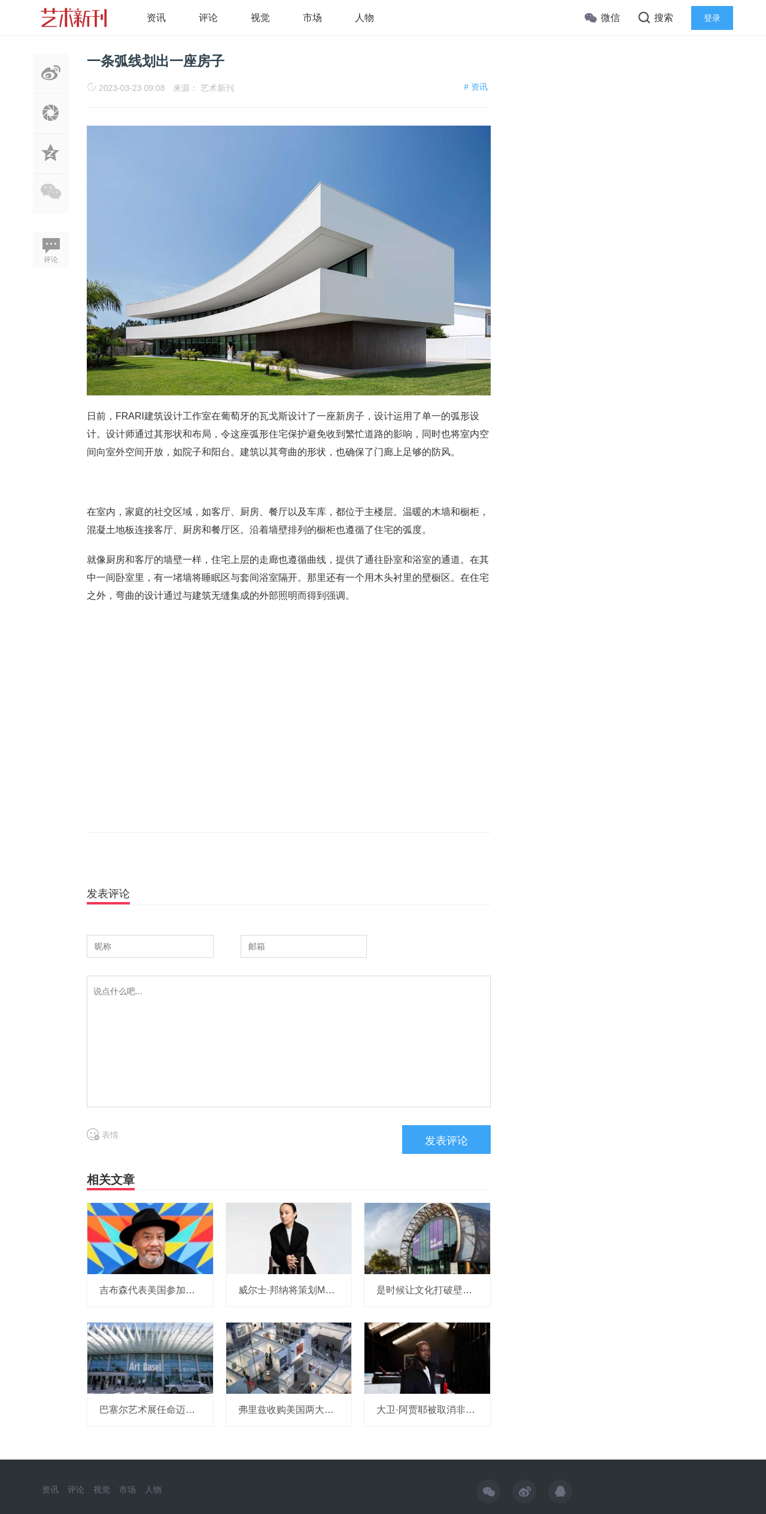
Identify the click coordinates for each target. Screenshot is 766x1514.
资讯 (156, 18)
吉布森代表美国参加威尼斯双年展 (171, 1290)
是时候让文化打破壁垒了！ (433, 1290)
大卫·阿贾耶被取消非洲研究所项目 (449, 1410)
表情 (102, 1135)
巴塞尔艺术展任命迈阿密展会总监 (171, 1410)
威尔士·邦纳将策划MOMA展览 (302, 1290)
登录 (712, 18)
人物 (364, 18)
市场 (312, 18)
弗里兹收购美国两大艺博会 (295, 1410)
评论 (208, 18)
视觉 (260, 18)
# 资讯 (476, 87)
